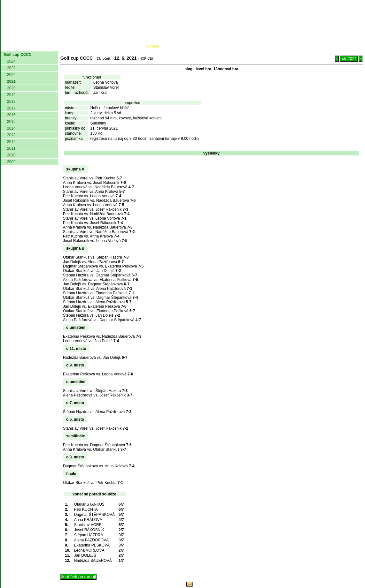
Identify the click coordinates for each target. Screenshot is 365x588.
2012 (11, 141)
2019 (11, 95)
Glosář (266, 46)
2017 (11, 108)
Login (354, 46)
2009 (11, 162)
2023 (11, 68)
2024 (11, 61)
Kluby (127, 46)
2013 (11, 135)
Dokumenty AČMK (81, 46)
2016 (11, 115)
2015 (11, 121)
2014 (11, 128)
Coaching (297, 46)
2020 (11, 88)
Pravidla (216, 46)
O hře (242, 46)
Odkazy (329, 46)
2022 (11, 74)
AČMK (34, 46)
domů (11, 46)
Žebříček (183, 46)
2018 (11, 101)
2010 (11, 155)
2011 (11, 148)
